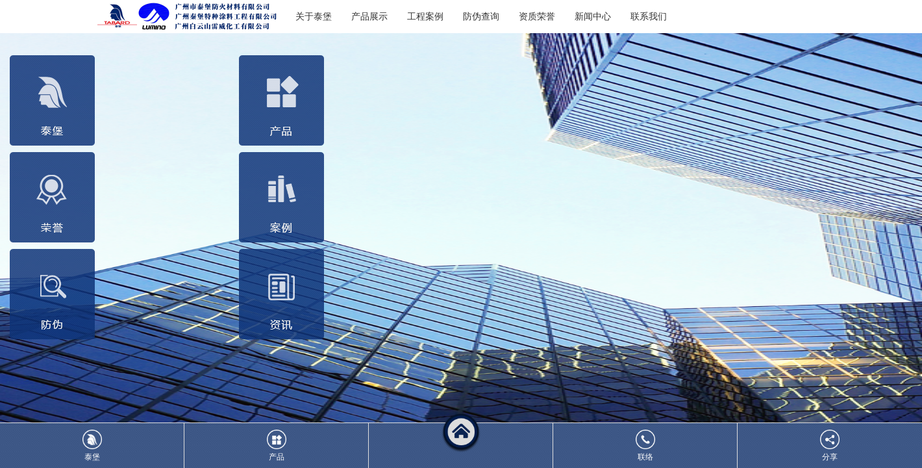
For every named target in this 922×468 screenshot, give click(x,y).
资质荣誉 (537, 16)
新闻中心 (593, 16)
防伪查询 (481, 16)
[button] (461, 445)
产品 (276, 446)
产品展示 (369, 16)
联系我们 (648, 16)
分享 (830, 446)
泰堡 (92, 446)
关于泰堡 (313, 16)
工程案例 (425, 16)
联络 (645, 446)
